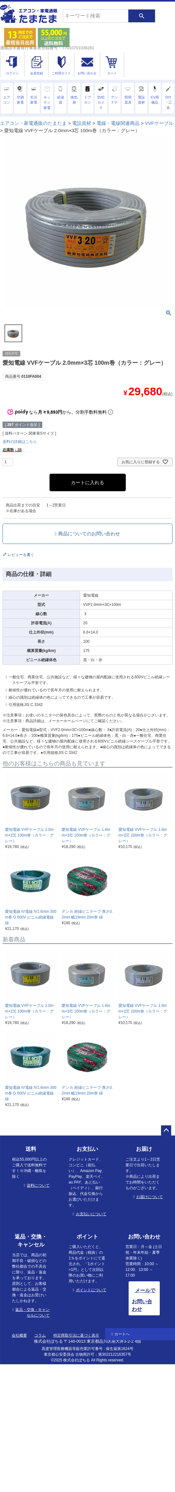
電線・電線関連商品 (118, 123)
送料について (38, 1185)
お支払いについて (91, 1214)
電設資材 (81, 123)
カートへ (122, 1334)
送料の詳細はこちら (20, 441)
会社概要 (19, 1335)
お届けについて (149, 1197)
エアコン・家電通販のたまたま (33, 123)
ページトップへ (166, 1130)
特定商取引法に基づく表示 (76, 1335)
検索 (141, 16)
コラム (40, 1335)
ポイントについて (91, 1290)
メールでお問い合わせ (143, 1300)
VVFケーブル (159, 123)
